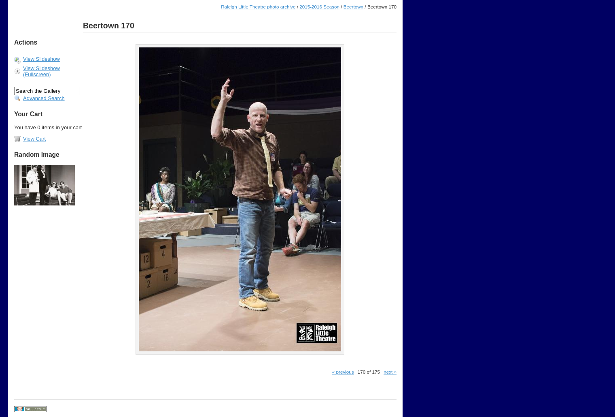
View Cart (34, 139)
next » (390, 371)
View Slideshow (41, 59)
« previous (343, 371)
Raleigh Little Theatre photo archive (258, 6)
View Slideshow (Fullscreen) (41, 71)
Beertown (353, 6)
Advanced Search (44, 98)
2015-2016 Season (319, 6)
